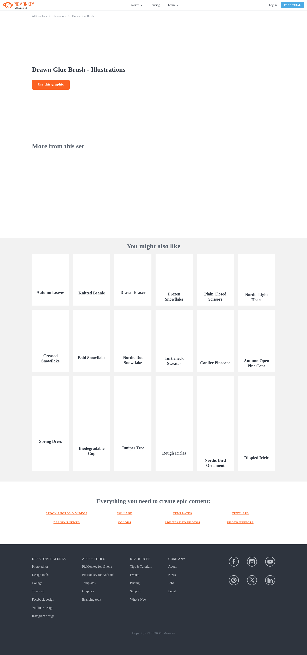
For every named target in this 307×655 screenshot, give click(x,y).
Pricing (155, 5)
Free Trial (292, 5)
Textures (240, 513)
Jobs (171, 583)
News (172, 574)
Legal (172, 591)
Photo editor (40, 566)
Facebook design (43, 599)
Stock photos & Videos (66, 513)
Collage (124, 513)
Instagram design (43, 616)
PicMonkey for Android (98, 574)
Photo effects (240, 522)
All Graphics (39, 16)
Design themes (67, 522)
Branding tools (92, 599)
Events (134, 574)
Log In (273, 5)
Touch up (38, 591)
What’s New (138, 599)
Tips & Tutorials (141, 566)
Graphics (88, 591)
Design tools (40, 574)
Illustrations (59, 16)
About (172, 566)
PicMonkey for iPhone (97, 566)
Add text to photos (182, 522)
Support (135, 591)
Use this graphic (51, 84)
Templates (182, 513)
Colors (124, 522)
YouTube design (42, 607)
